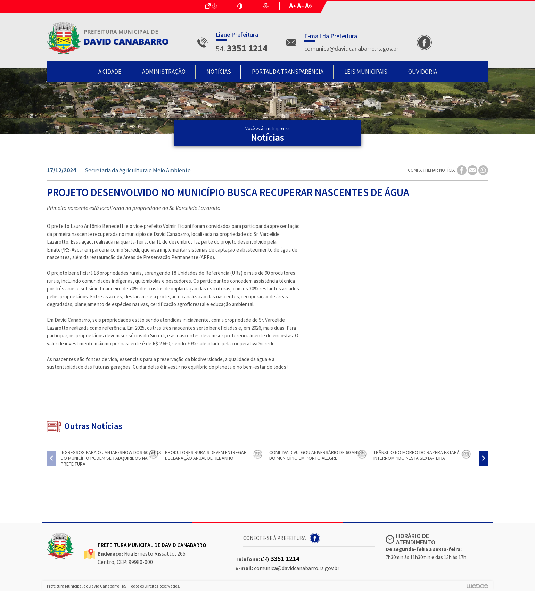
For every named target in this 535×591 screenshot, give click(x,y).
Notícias (218, 71)
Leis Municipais (365, 71)
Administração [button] (164, 71)
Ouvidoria (422, 71)
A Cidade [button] (109, 71)
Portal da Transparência (287, 71)
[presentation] (51, 458)
